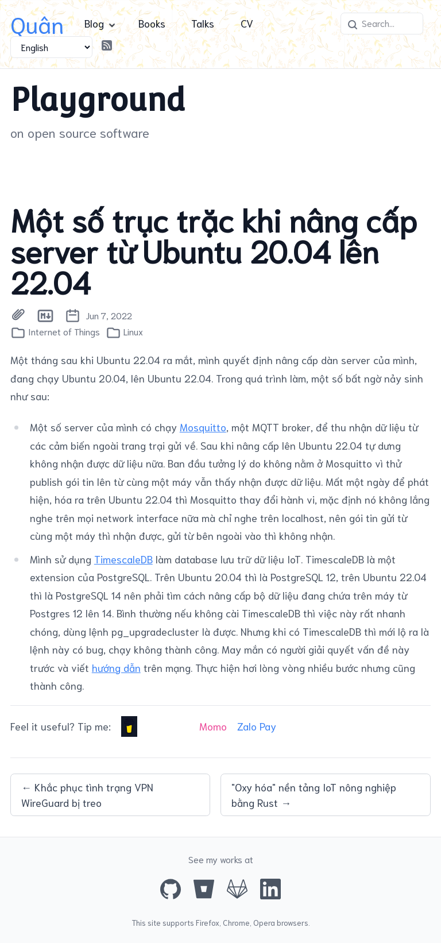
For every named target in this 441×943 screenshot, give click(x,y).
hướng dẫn (116, 667)
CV (247, 23)
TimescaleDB (123, 559)
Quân (37, 23)
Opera (264, 922)
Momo (213, 726)
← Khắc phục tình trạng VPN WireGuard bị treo (87, 794)
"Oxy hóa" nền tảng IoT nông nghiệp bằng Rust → (313, 794)
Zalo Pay (256, 726)
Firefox (207, 922)
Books (151, 23)
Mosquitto (203, 427)
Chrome (236, 922)
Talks (202, 23)
